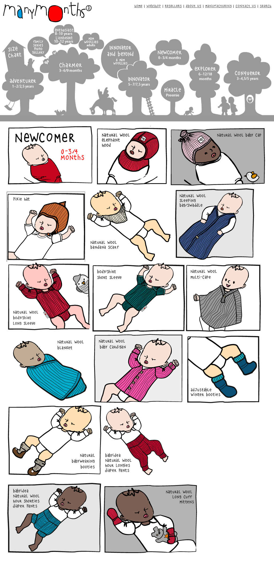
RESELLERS (173, 5)
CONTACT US (245, 5)
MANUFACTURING (218, 5)
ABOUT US (193, 5)
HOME (138, 5)
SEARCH (265, 5)
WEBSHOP (153, 5)
